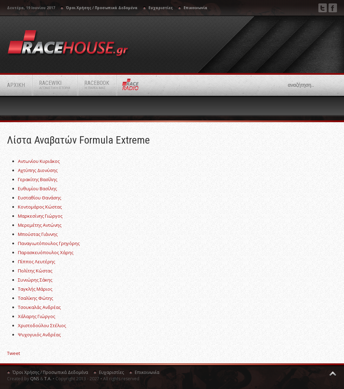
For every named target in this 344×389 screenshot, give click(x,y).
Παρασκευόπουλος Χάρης (45, 252)
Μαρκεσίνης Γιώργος (40, 216)
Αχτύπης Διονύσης (38, 170)
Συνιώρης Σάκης (35, 280)
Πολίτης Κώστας (35, 271)
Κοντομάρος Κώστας (40, 207)
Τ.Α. (48, 379)
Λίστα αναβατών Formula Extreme (78, 140)
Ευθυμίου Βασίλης (37, 188)
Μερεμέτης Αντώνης (39, 225)
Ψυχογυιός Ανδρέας (39, 334)
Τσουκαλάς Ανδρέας (39, 307)
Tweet (13, 353)
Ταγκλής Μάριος (35, 289)
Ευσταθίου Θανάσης (39, 197)
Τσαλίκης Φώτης (35, 298)
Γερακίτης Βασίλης (37, 179)
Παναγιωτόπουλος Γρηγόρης (49, 243)
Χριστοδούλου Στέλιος (42, 325)
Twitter (322, 8)
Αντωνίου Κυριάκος (39, 161)
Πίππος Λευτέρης (36, 261)
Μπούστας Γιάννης (38, 234)
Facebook (333, 8)
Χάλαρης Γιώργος (36, 316)
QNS (34, 379)
